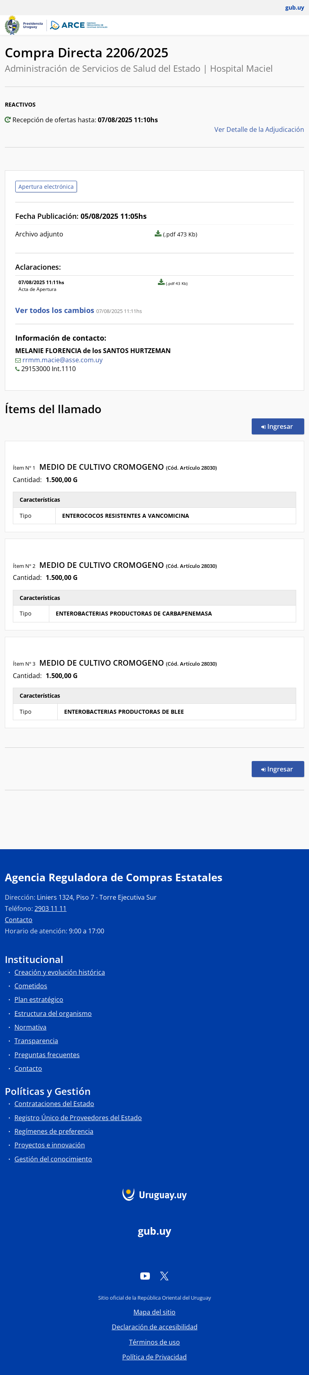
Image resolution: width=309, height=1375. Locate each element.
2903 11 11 (50, 908)
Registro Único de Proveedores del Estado (78, 1117)
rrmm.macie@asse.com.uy (62, 359)
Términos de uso (154, 1342)
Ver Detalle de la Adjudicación (259, 129)
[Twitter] (164, 1275)
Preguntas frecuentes (47, 1054)
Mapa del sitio (154, 1312)
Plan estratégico (38, 999)
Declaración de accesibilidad (155, 1327)
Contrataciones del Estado (54, 1103)
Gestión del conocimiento (53, 1159)
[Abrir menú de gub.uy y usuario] (289, 7)
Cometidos (30, 985)
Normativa (30, 1027)
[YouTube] (145, 1275)
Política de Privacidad (154, 1357)
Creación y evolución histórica (59, 972)
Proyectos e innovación (49, 1145)
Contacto (18, 919)
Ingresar (282, 426)
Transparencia (36, 1040)
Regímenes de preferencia (53, 1131)
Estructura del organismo (53, 1013)
